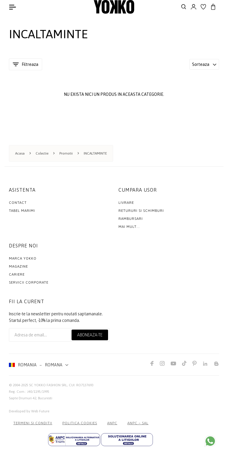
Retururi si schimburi (141, 211)
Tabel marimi (22, 211)
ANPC (112, 423)
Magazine (18, 266)
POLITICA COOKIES (79, 423)
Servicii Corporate (28, 282)
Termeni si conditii (32, 423)
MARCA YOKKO (23, 258)
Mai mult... (129, 227)
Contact (18, 203)
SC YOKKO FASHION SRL (48, 385)
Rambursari (130, 219)
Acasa (20, 153)
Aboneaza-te (89, 335)
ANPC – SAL (137, 423)
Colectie (42, 153)
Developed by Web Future (29, 411)
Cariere (17, 274)
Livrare (126, 203)
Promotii (66, 153)
